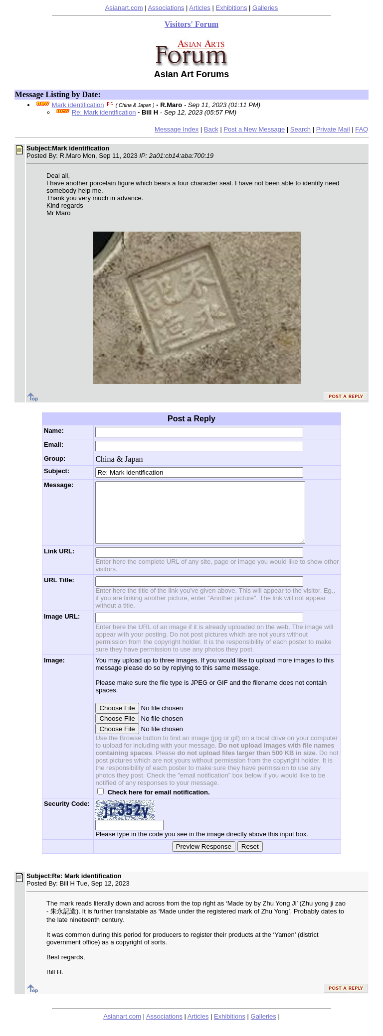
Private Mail (333, 129)
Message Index (176, 129)
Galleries (265, 7)
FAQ (361, 129)
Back (211, 129)
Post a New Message (254, 129)
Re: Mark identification (104, 112)
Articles (199, 7)
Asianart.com (124, 7)
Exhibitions (231, 7)
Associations (166, 7)
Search (300, 129)
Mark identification (78, 105)
